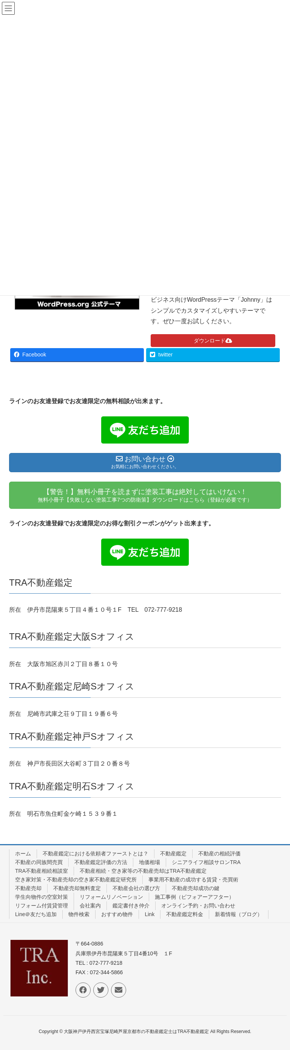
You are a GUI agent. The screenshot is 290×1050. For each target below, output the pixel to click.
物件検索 (78, 914)
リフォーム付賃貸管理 (41, 906)
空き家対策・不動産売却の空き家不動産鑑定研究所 (76, 880)
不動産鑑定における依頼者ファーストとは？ (95, 853)
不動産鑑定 (173, 853)
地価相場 (149, 862)
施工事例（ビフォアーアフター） (194, 897)
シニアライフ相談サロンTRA (206, 862)
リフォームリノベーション (111, 897)
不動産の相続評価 (219, 853)
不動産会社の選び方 (136, 888)
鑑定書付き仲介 (131, 906)
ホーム (23, 853)
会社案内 (90, 906)
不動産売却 (28, 888)
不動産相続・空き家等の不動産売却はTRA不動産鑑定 (143, 871)
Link (149, 914)
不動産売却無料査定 (77, 888)
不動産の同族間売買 (39, 862)
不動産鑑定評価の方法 (100, 862)
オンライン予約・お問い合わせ (198, 906)
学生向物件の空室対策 (41, 897)
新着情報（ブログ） (238, 914)
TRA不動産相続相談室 (41, 871)
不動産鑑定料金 (184, 914)
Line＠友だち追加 (36, 914)
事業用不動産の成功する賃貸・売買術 (193, 880)
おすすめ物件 (117, 914)
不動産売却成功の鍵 (195, 888)
